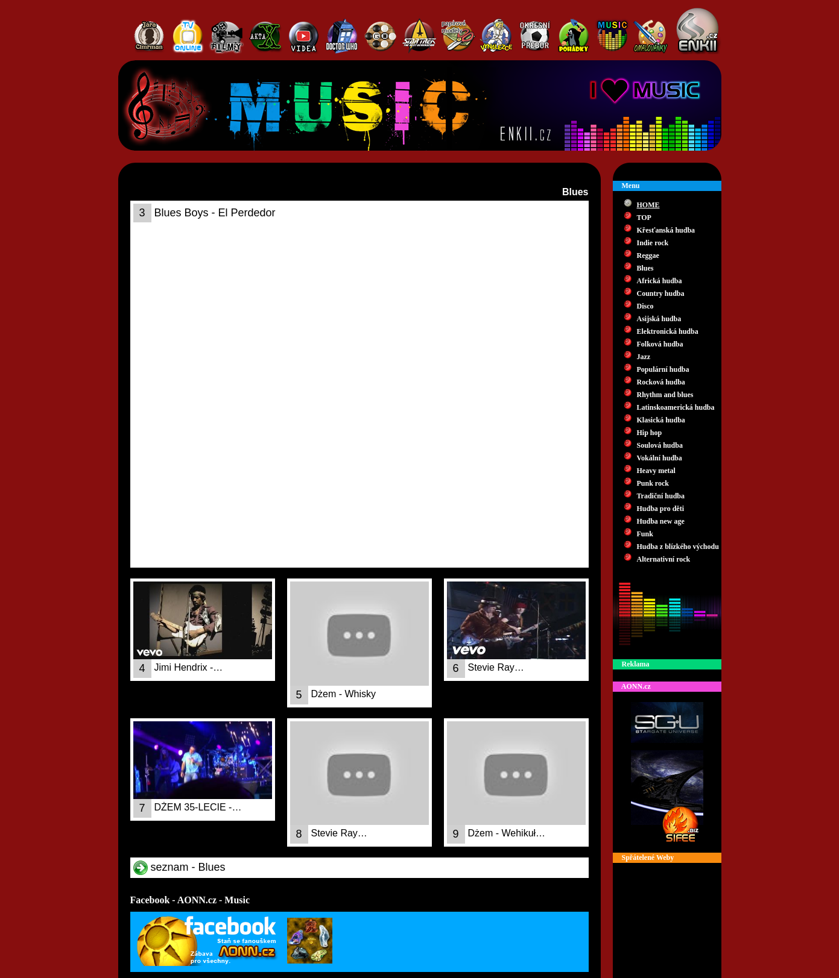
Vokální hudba (659, 458)
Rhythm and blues (665, 394)
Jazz (644, 357)
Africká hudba (659, 281)
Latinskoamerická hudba (676, 407)
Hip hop (649, 432)
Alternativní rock (664, 559)
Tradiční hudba (661, 496)
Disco (645, 306)
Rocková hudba (661, 382)
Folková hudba (660, 344)
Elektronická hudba (667, 331)
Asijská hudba (659, 319)
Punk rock (653, 483)
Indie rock (653, 243)
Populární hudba (663, 369)
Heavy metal (656, 470)
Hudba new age (661, 521)
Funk (645, 534)
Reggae (648, 255)
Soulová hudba (660, 445)
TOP (644, 217)
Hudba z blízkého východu (678, 546)
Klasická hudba (661, 420)
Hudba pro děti (660, 508)
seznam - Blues (179, 867)
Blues (645, 268)
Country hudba (661, 293)
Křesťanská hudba (666, 230)
